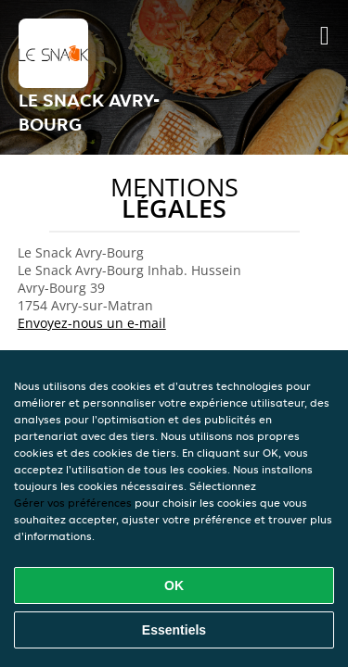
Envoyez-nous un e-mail (92, 323)
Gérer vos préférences (73, 503)
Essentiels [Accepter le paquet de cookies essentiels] (174, 630)
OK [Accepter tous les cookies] (174, 585)
